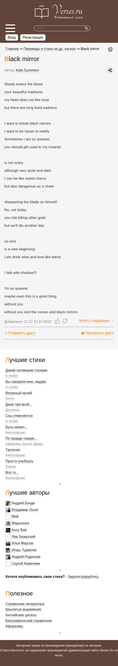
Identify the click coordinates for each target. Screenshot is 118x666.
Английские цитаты (20, 615)
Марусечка (20, 523)
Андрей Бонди (23, 503)
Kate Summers (27, 70)
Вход (12, 37)
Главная (12, 49)
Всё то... (12, 472)
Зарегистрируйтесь (83, 576)
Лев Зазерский (23, 537)
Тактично (12, 450)
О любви (11, 375)
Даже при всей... (18, 404)
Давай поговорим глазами (26, 370)
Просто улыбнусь (19, 461)
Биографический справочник (28, 621)
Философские (15, 432)
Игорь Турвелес (24, 550)
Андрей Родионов (26, 557)
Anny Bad (19, 530)
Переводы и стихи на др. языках (50, 49)
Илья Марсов (22, 543)
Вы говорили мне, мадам (25, 382)
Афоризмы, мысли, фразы (24, 444)
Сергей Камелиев (26, 563)
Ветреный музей (18, 393)
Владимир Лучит (25, 510)
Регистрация (33, 37)
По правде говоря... (21, 438)
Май (15, 516)
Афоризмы (14, 626)
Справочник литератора (24, 604)
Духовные (12, 409)
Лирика (10, 466)
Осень (9, 398)
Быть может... (16, 427)
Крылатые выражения (23, 609)
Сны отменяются (19, 416)
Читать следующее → (96, 320)
